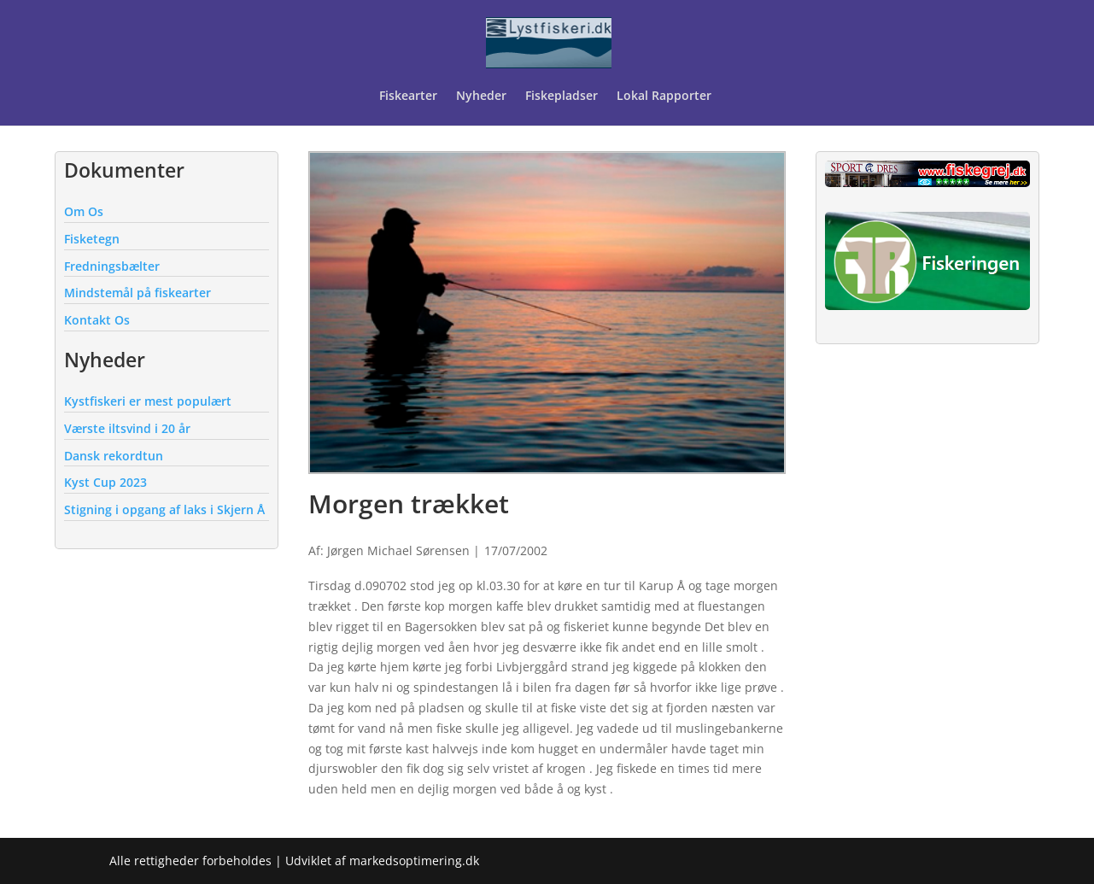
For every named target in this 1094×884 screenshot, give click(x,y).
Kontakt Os (97, 320)
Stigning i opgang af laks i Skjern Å (164, 509)
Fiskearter (408, 96)
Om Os (83, 211)
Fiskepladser (561, 96)
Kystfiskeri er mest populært (147, 401)
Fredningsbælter (112, 266)
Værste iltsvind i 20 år (127, 428)
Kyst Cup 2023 (105, 482)
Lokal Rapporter (666, 96)
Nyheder (481, 96)
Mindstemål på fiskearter (137, 292)
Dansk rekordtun (113, 456)
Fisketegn (92, 239)
